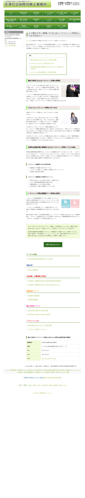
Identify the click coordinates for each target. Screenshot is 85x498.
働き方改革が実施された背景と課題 (38, 310)
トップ (28, 40)
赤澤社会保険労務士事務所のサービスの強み (40, 258)
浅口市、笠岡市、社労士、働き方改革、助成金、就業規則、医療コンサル (47, 385)
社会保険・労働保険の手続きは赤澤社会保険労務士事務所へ (45, 280)
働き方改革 (62, 370)
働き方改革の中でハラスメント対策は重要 (40, 325)
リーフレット (76, 370)
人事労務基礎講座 (28, 372)
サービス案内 (28, 370)
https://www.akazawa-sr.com (49, 358)
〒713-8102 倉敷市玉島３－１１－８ (42, 392)
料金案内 (68, 370)
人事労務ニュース (40, 372)
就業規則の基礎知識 (33, 295)
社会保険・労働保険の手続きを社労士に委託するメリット (44, 284)
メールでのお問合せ (10, 45)
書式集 (52, 372)
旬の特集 (19, 372)
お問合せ (58, 372)
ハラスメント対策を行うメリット (37, 329)
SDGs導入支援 (37, 370)
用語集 (47, 372)
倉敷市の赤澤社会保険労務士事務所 (52, 377)
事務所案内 (14, 370)
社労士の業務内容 (33, 269)
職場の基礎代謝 (53, 370)
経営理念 (20, 370)
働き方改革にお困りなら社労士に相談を (39, 314)
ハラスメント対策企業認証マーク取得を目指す (43, 72)
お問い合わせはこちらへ (53, 244)
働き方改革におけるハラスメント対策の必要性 (43, 59)
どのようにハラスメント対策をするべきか (42, 63)
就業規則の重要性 (33, 299)
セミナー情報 (65, 372)
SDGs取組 (44, 370)
